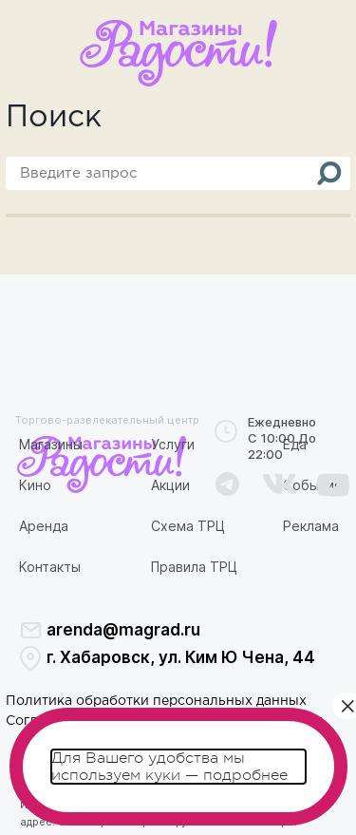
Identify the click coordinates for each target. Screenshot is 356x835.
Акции (170, 485)
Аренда (43, 526)
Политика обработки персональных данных (156, 701)
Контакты (50, 567)
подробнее (245, 775)
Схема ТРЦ (188, 526)
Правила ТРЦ (194, 567)
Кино (35, 485)
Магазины (51, 444)
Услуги (173, 444)
